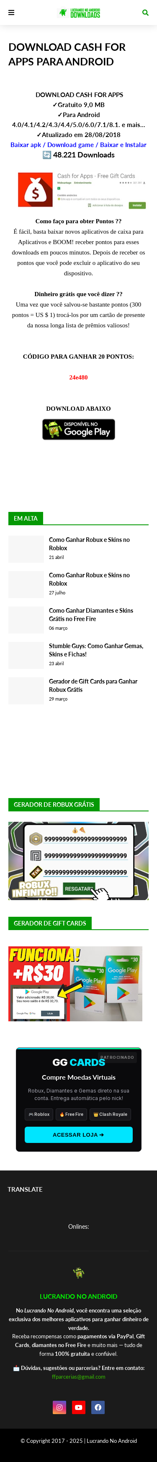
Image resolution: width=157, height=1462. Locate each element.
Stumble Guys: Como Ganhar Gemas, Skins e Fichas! (96, 650)
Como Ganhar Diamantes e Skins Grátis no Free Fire (91, 614)
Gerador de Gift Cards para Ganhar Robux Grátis (93, 685)
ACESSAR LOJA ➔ (78, 1135)
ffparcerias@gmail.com (79, 1376)
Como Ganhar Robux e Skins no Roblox (89, 543)
